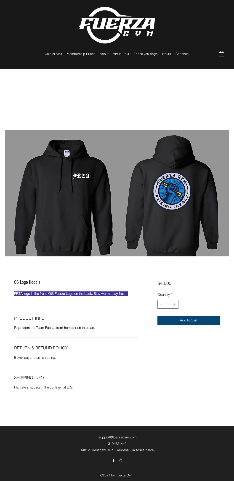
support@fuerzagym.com (117, 437)
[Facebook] (113, 460)
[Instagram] (120, 460)
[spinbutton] (168, 304)
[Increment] (175, 304)
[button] (221, 53)
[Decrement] (161, 304)
